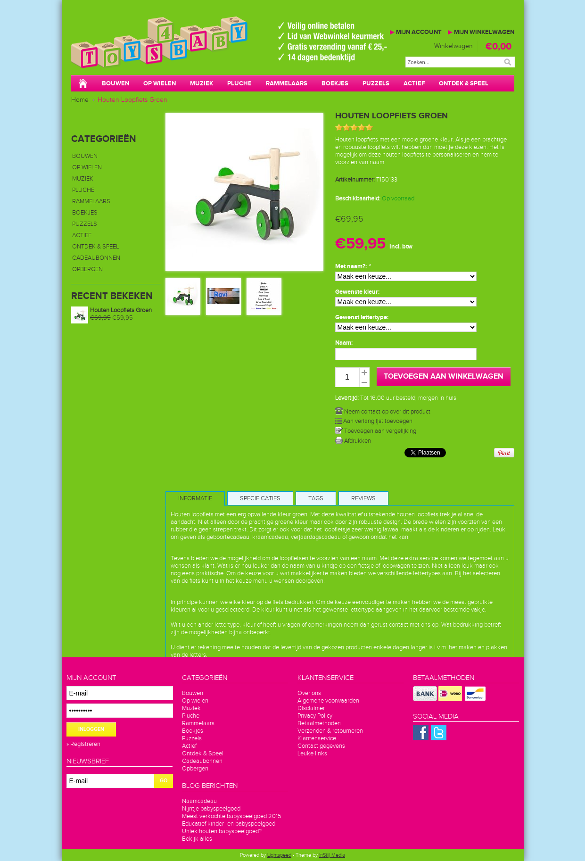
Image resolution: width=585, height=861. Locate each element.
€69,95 (349, 219)
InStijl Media (332, 855)
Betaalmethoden (319, 723)
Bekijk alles (197, 839)
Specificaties (260, 498)
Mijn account (416, 32)
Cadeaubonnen (96, 258)
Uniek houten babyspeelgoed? (222, 831)
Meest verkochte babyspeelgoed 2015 (231, 816)
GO (163, 781)
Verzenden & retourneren (330, 731)
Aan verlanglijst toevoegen (373, 421)
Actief (414, 83)
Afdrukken (353, 441)
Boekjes (334, 83)
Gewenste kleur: (357, 292)
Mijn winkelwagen (481, 32)
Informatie (195, 498)
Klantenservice (316, 738)
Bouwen (115, 83)
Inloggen (91, 729)
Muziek (201, 83)
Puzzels (376, 83)
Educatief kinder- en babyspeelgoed (228, 824)
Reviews (363, 498)
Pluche (239, 83)
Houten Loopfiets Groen (132, 100)
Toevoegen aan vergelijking (375, 431)
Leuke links (312, 753)
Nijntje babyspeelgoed (211, 808)
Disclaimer (311, 708)
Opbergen (87, 269)
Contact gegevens (321, 746)
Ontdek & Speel (463, 83)
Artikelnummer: (355, 179)
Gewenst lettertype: (361, 317)
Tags (315, 498)
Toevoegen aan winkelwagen (443, 376)
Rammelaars (286, 83)
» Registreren (83, 744)
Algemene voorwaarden (328, 700)
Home (80, 100)
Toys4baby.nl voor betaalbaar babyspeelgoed (212, 52)
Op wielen (159, 83)
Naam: (344, 343)
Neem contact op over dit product (382, 411)
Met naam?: (353, 266)
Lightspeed (279, 855)
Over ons (309, 693)
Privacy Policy (314, 716)
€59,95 (111, 318)
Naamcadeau (199, 801)
